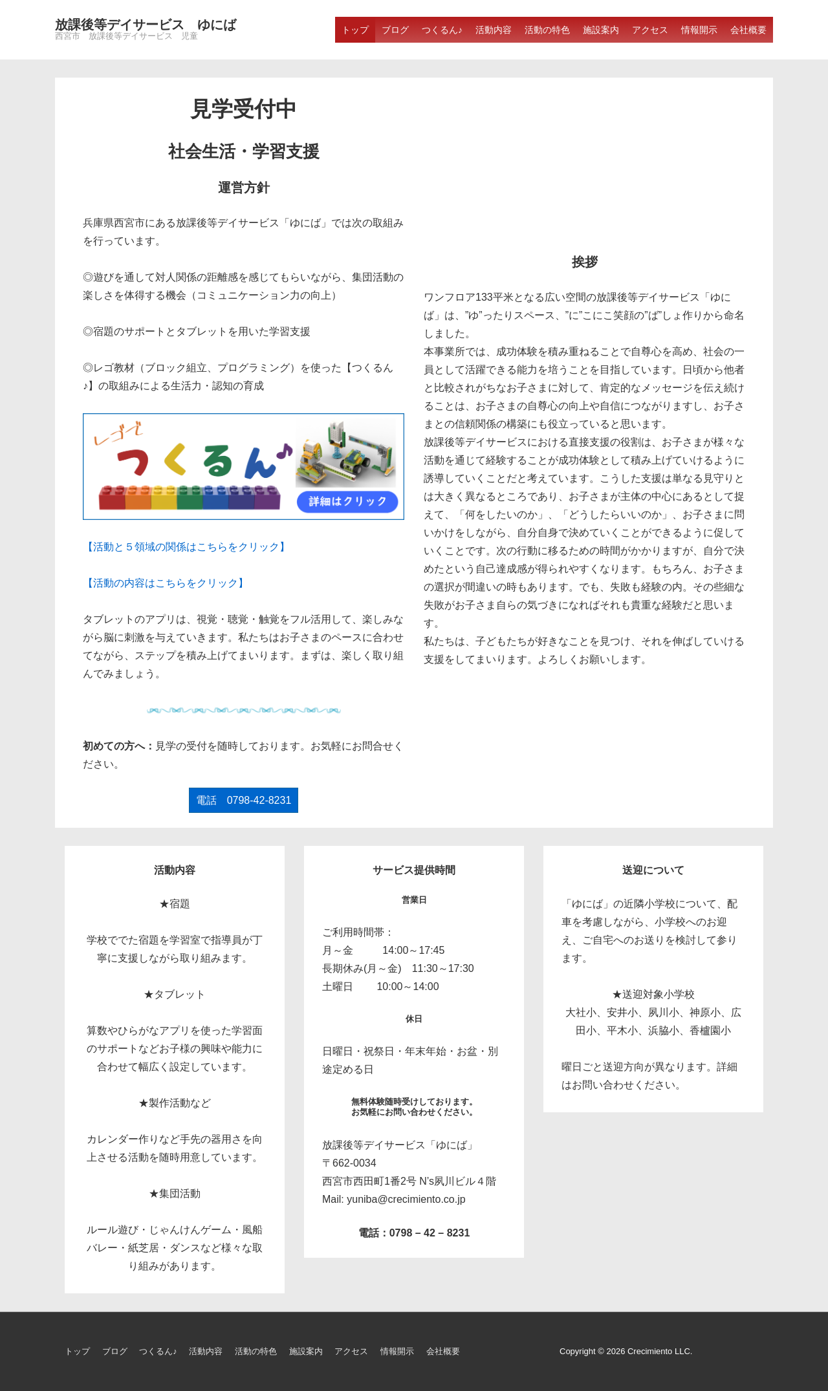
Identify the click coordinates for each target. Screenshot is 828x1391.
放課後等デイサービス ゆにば (145, 24)
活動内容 (493, 30)
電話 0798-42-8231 (244, 800)
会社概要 (748, 30)
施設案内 (601, 30)
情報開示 (699, 30)
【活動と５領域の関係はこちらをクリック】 (186, 546)
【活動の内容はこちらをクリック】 (165, 582)
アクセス (650, 30)
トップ (355, 30)
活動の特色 (547, 30)
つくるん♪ (442, 30)
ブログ (395, 30)
